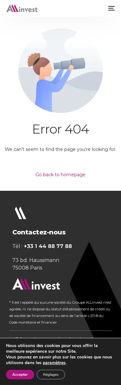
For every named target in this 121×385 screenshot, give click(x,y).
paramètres (54, 363)
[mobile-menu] (111, 8)
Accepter (20, 374)
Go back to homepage (60, 174)
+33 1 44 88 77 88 (48, 246)
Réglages (51, 374)
